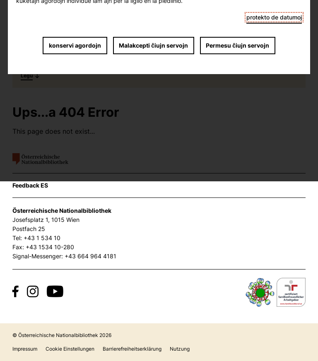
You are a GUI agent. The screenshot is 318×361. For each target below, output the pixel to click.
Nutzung (180, 349)
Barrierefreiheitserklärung (132, 349)
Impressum (24, 349)
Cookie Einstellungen (70, 349)
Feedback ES (30, 185)
